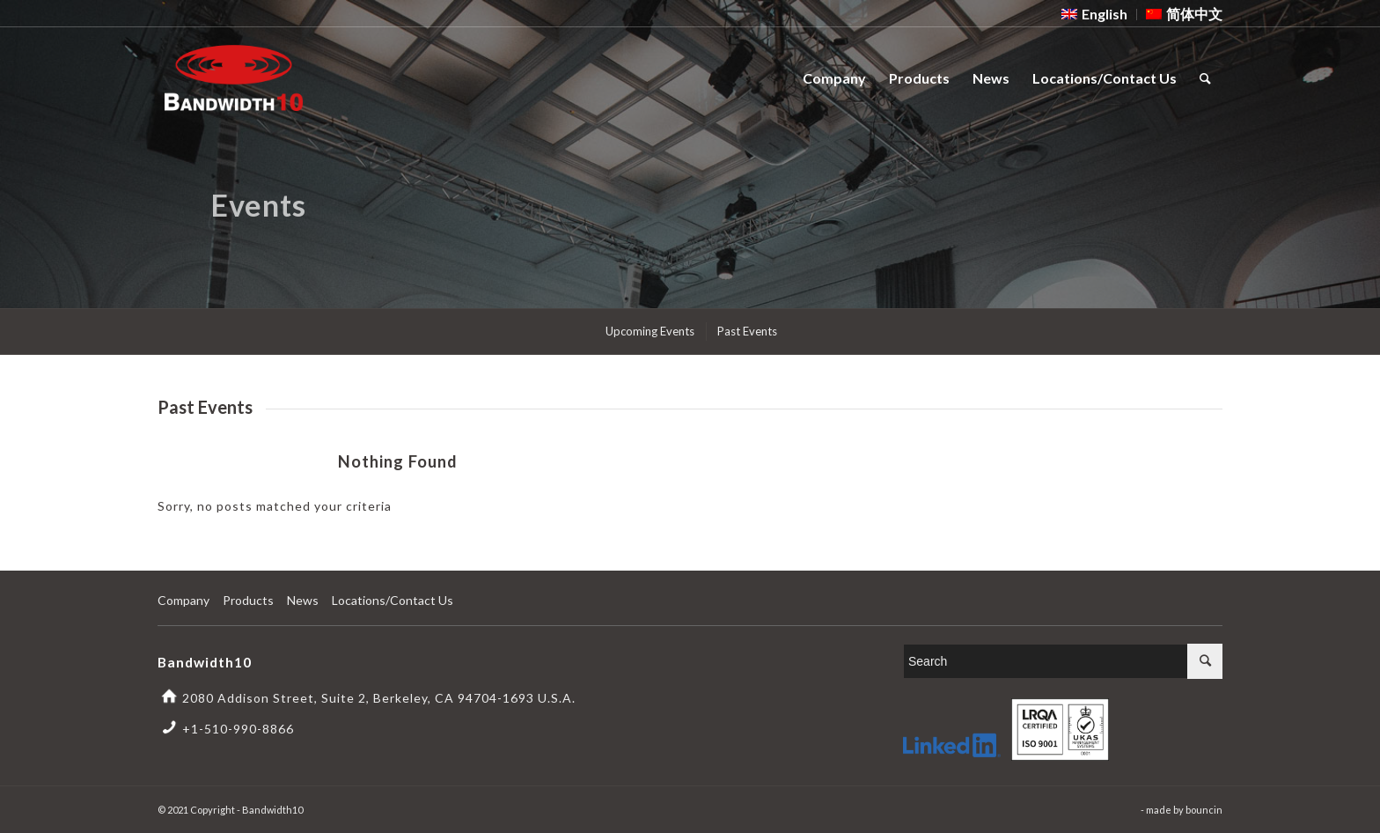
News (303, 600)
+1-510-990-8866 (238, 728)
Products (248, 600)
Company (183, 600)
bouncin (1203, 809)
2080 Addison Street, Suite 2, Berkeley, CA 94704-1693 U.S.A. (379, 697)
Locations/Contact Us (392, 600)
